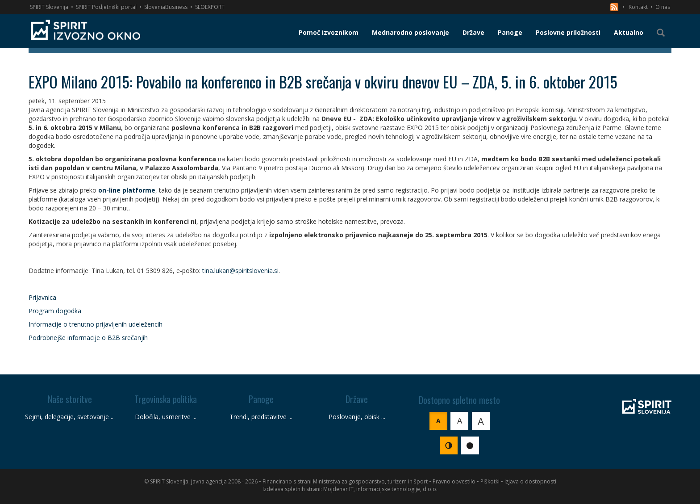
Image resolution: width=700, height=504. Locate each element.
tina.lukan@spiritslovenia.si (240, 270)
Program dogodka (55, 311)
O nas (662, 7)
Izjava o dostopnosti (530, 481)
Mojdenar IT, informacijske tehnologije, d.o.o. (380, 489)
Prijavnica (42, 297)
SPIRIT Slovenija (49, 7)
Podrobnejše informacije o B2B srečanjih (88, 337)
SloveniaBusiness (166, 7)
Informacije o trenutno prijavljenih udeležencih (95, 324)
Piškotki (490, 481)
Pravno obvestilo (454, 481)
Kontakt (638, 7)
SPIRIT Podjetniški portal (106, 7)
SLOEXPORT (210, 7)
